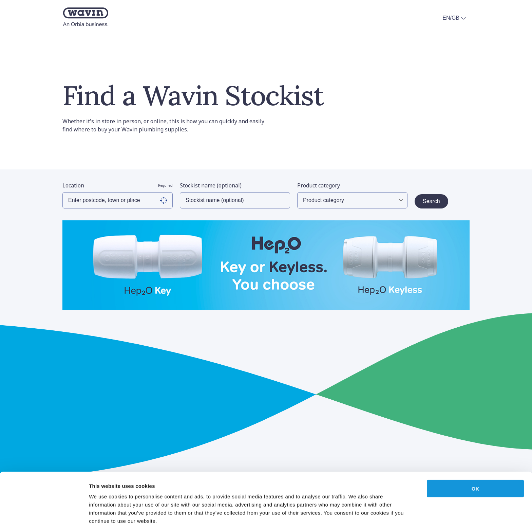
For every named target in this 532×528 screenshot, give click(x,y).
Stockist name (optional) (211, 185)
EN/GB (455, 18)
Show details (356, 514)
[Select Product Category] (352, 200)
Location (117, 185)
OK (475, 460)
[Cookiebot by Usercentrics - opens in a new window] (44, 515)
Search (431, 201)
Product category (318, 185)
